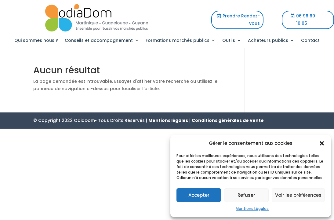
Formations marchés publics (177, 40)
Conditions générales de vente (228, 120)
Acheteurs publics (268, 40)
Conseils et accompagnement (99, 40)
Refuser (246, 195)
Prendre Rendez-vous (241, 19)
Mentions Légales (252, 208)
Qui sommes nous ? (36, 40)
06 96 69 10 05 (305, 19)
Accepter (198, 195)
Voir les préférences (298, 195)
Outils (228, 40)
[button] (322, 143)
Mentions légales (168, 120)
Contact (310, 40)
